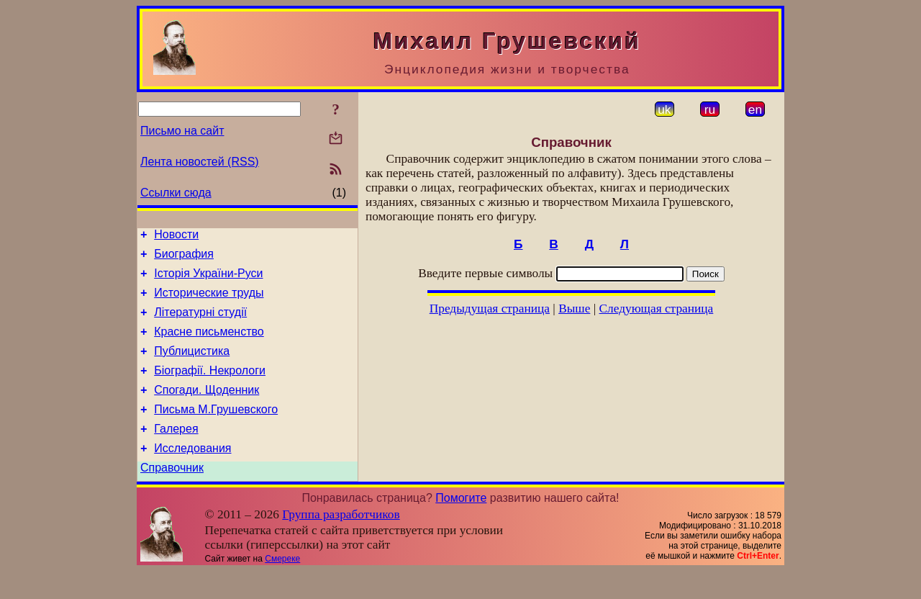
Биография (184, 258)
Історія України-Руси (208, 280)
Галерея (176, 452)
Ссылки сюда (176, 192)
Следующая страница (656, 308)
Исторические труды (208, 301)
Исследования (192, 474)
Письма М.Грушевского (216, 431)
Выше (574, 308)
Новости (176, 236)
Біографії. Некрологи (210, 388)
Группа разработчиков (340, 542)
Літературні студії (200, 323)
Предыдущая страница (490, 308)
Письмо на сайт (182, 131)
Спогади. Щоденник (206, 409)
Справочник (172, 496)
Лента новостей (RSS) (199, 162)
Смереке (282, 587)
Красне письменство (209, 344)
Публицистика (192, 366)
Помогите (460, 526)
